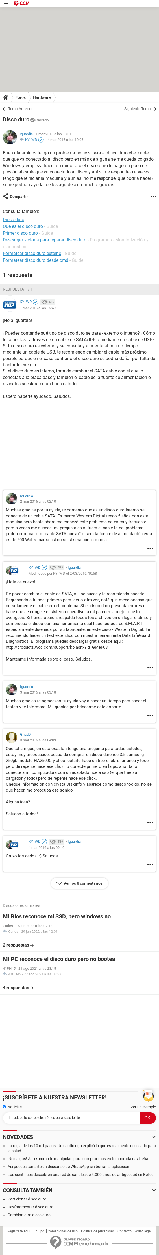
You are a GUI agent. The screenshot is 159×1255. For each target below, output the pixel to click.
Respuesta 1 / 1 (18, 289)
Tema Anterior (20, 108)
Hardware (42, 97)
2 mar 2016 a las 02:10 (38, 501)
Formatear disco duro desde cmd (35, 260)
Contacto (124, 1231)
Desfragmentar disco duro (30, 1207)
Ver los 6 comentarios (83, 883)
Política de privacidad (97, 1231)
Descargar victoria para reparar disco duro (44, 240)
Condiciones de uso (63, 1231)
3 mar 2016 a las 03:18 (38, 692)
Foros (21, 97)
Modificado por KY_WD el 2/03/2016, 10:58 (63, 573)
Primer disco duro (20, 233)
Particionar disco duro (27, 1199)
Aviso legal (143, 1231)
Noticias (12, 1107)
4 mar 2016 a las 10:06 (65, 140)
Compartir (19, 196)
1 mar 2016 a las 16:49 (38, 308)
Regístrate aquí (18, 1231)
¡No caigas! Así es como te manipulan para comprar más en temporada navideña (78, 1158)
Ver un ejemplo (143, 1107)
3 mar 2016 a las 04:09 (38, 740)
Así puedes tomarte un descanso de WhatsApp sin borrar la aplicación (68, 1166)
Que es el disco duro (23, 226)
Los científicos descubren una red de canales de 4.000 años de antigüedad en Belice (80, 1174)
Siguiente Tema (137, 108)
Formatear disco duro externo (32, 253)
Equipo (39, 1231)
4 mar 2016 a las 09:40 (46, 848)
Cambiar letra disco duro (29, 1215)
